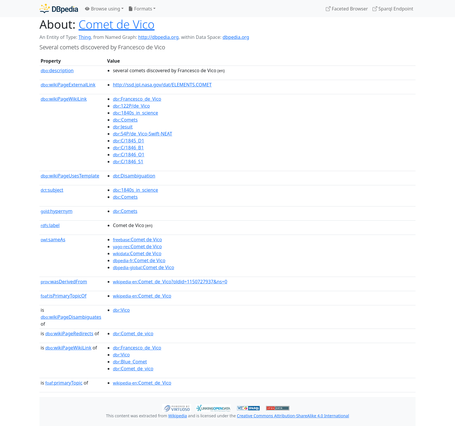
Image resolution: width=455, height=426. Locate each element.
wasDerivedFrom (64, 281)
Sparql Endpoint (393, 9)
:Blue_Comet (130, 361)
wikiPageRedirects (69, 333)
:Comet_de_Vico (142, 296)
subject (52, 190)
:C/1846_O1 (129, 154)
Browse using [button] (102, 9)
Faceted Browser (347, 9)
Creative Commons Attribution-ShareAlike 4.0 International (293, 415)
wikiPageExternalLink (68, 84)
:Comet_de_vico (133, 333)
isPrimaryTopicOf (63, 296)
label (50, 225)
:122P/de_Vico (131, 106)
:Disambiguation (134, 176)
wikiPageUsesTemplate (70, 176)
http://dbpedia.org (158, 37)
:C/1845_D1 (128, 140)
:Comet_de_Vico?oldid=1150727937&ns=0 (170, 281)
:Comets (125, 120)
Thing (84, 37)
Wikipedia (177, 415)
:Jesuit (123, 127)
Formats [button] (140, 9)
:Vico (121, 310)
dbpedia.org (236, 37)
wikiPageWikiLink (64, 99)
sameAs (53, 239)
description (57, 70)
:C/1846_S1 (128, 161)
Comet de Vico (117, 24)
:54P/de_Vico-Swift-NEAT (142, 133)
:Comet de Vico (137, 239)
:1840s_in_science (135, 113)
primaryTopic (63, 383)
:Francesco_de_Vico (137, 99)
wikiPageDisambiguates (71, 317)
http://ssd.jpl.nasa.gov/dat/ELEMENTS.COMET (162, 84)
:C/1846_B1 (128, 147)
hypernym (57, 211)
